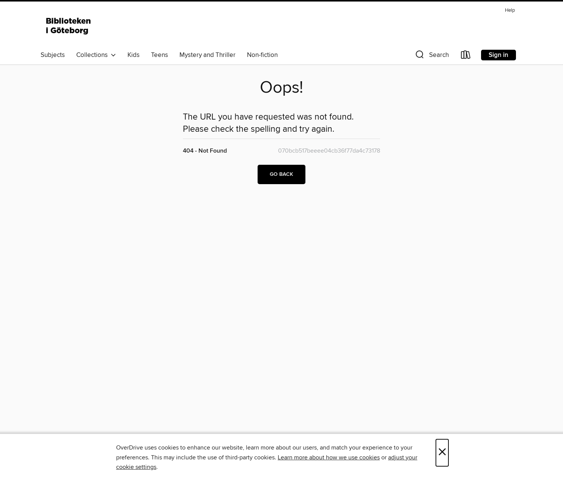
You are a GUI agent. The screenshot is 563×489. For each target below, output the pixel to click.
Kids (133, 55)
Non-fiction (262, 55)
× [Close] (442, 452)
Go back (281, 174)
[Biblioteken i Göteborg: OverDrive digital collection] (69, 26)
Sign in (498, 55)
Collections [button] (96, 55)
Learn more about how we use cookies (329, 457)
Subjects (53, 55)
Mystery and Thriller (207, 55)
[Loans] (465, 56)
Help (510, 10)
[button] (431, 56)
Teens (159, 55)
